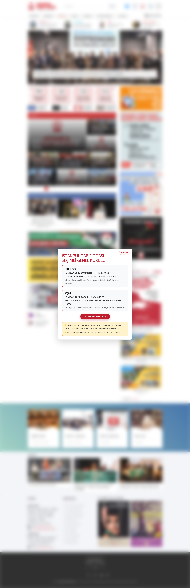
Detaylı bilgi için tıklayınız (95, 316)
